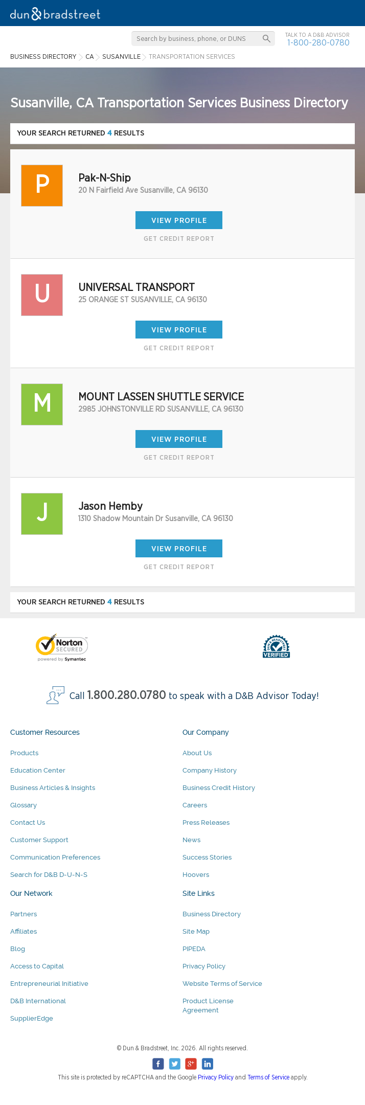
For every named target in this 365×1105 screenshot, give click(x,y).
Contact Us (27, 822)
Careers (194, 805)
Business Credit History (218, 788)
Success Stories (207, 857)
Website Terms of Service (222, 983)
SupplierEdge (31, 1018)
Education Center (37, 770)
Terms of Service (268, 1077)
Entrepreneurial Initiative (49, 983)
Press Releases (206, 822)
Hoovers (195, 874)
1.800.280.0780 (126, 696)
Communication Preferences (55, 857)
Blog (17, 949)
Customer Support (39, 840)
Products (24, 753)
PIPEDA (194, 949)
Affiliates (23, 931)
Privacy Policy (203, 966)
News (191, 840)
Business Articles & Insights (52, 788)
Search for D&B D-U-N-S (48, 874)
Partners (23, 914)
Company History (209, 770)
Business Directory (211, 914)
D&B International (38, 1001)
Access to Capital (37, 966)
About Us (197, 753)
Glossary (23, 805)
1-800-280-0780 (318, 42)
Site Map (196, 931)
